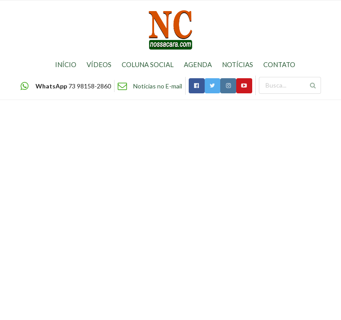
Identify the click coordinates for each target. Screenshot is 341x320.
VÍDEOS (99, 64)
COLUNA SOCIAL (148, 64)
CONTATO (279, 64)
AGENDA (198, 64)
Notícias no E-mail (157, 86)
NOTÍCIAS (237, 64)
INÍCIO (65, 64)
